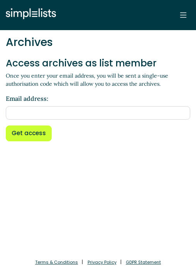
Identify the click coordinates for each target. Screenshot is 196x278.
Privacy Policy (102, 262)
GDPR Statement (143, 262)
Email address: (27, 98)
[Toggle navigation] (183, 15)
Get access (29, 133)
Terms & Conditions (56, 262)
